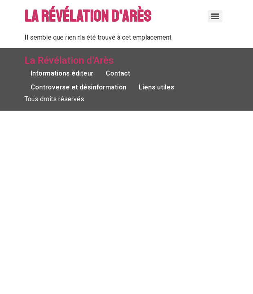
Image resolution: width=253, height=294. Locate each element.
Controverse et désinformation (78, 87)
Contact (118, 73)
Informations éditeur (62, 73)
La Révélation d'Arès (87, 16)
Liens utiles (156, 87)
